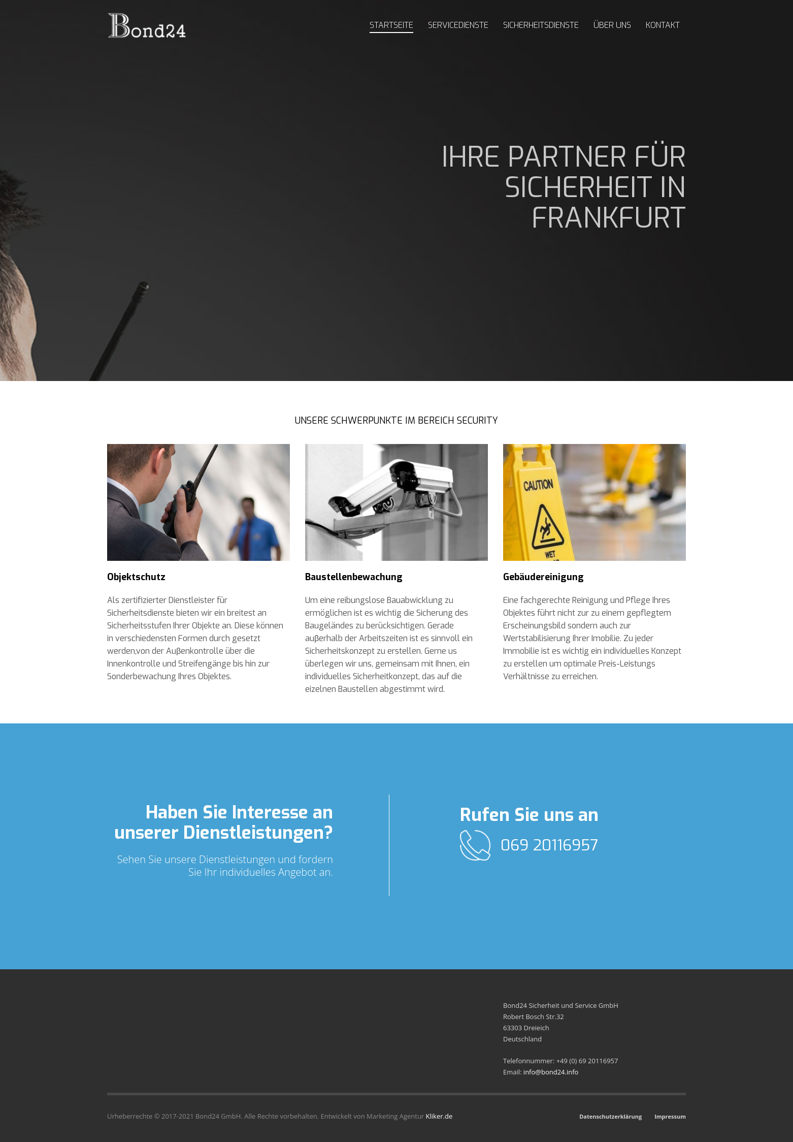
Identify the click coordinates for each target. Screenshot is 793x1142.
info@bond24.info (551, 1071)
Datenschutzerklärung (610, 1116)
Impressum (670, 1116)
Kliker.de (439, 1116)
